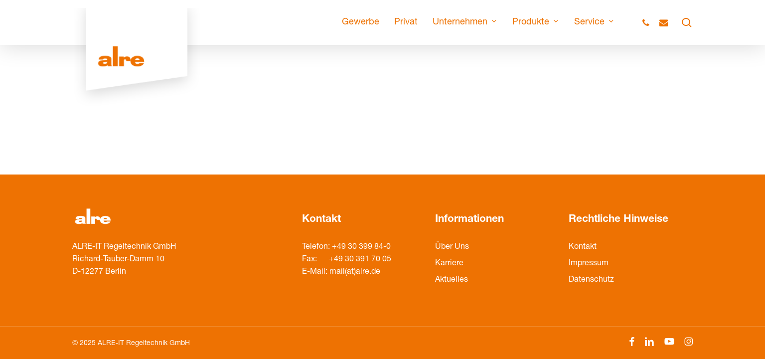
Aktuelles (451, 280)
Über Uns (452, 247)
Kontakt (583, 247)
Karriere (449, 264)
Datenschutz (591, 280)
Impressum (589, 264)
